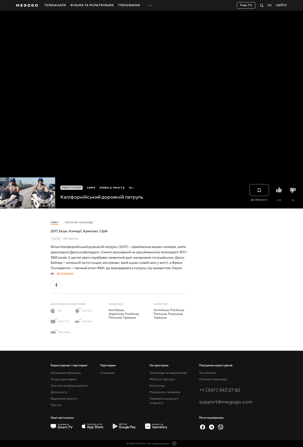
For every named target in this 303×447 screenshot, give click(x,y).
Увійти (281, 5)
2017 (54, 231)
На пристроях (159, 365)
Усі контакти (207, 373)
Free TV (246, 5)
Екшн (63, 231)
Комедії (75, 231)
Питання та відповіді (213, 379)
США (104, 231)
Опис (54, 222)
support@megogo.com (225, 402)
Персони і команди (79, 222)
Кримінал (90, 231)
